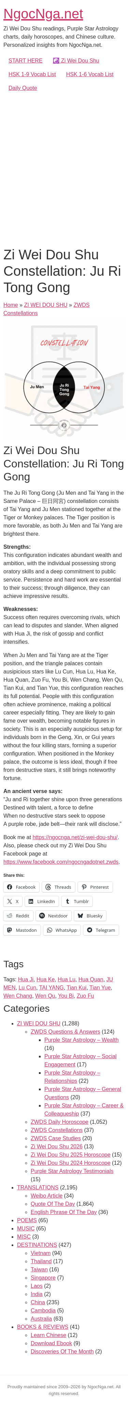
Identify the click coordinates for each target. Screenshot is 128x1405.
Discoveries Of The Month (62, 1351)
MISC (24, 1237)
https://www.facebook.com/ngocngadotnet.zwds (60, 862)
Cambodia (43, 1310)
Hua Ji (25, 979)
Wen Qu (45, 996)
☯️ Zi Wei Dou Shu (76, 61)
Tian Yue (100, 988)
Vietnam (41, 1253)
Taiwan (39, 1269)
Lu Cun (27, 988)
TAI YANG (51, 988)
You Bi (66, 996)
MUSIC (26, 1228)
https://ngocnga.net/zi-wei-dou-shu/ (74, 837)
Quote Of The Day (53, 1204)
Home (10, 305)
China (38, 1302)
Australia (41, 1319)
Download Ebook (51, 1343)
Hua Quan (91, 979)
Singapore (43, 1278)
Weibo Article (46, 1196)
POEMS (27, 1220)
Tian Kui (76, 988)
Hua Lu (66, 979)
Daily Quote (23, 88)
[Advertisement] (64, 168)
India (37, 1294)
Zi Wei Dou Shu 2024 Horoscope (71, 1163)
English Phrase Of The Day (64, 1212)
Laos (37, 1286)
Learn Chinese (48, 1335)
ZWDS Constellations (57, 1130)
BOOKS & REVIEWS (42, 1327)
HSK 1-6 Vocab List (90, 74)
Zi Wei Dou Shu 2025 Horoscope (71, 1155)
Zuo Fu (85, 996)
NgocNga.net (43, 13)
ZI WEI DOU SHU (45, 305)
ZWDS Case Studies (56, 1138)
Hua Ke (46, 979)
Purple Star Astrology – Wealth (81, 1040)
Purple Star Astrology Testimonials (72, 1171)
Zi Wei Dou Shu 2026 (57, 1146)
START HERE (26, 61)
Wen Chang (17, 996)
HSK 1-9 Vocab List (32, 74)
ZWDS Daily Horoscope (59, 1122)
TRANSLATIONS (38, 1187)
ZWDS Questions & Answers (65, 1032)
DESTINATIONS (37, 1245)
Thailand (41, 1261)
